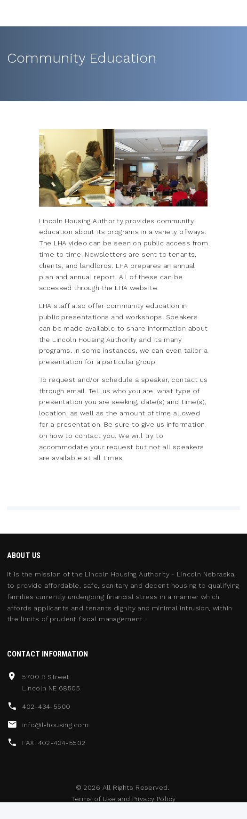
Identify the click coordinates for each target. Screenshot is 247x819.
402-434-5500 (46, 706)
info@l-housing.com (55, 725)
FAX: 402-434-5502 (53, 742)
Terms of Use (93, 799)
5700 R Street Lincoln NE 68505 (51, 682)
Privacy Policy (154, 799)
